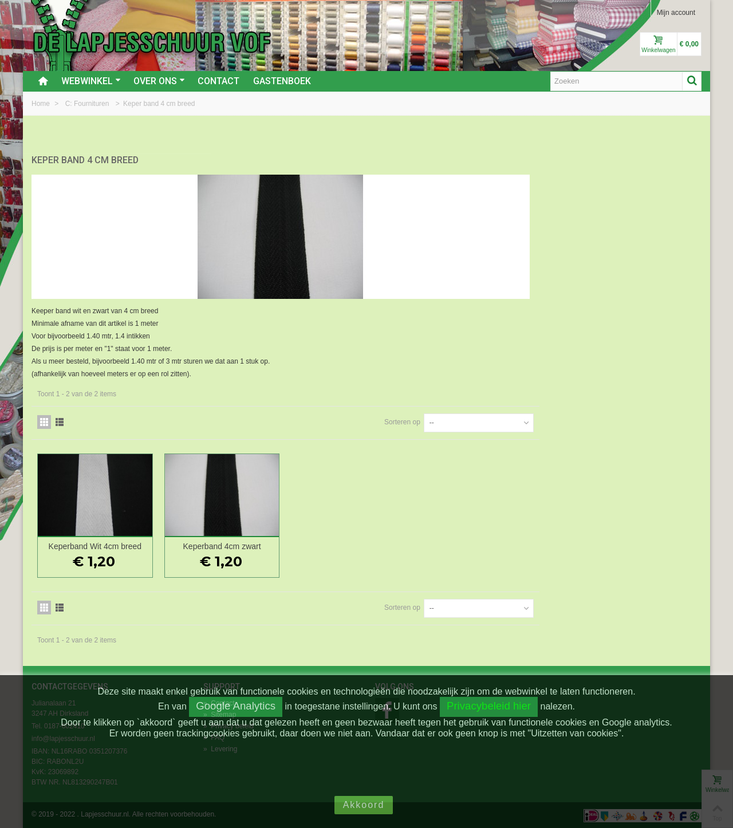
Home (41, 104)
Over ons (159, 81)
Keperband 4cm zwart (390, 545)
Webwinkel (91, 81)
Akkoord (364, 805)
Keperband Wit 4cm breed (265, 545)
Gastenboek (282, 81)
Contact (218, 81)
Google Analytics (235, 706)
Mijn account (676, 13)
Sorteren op (564, 421)
